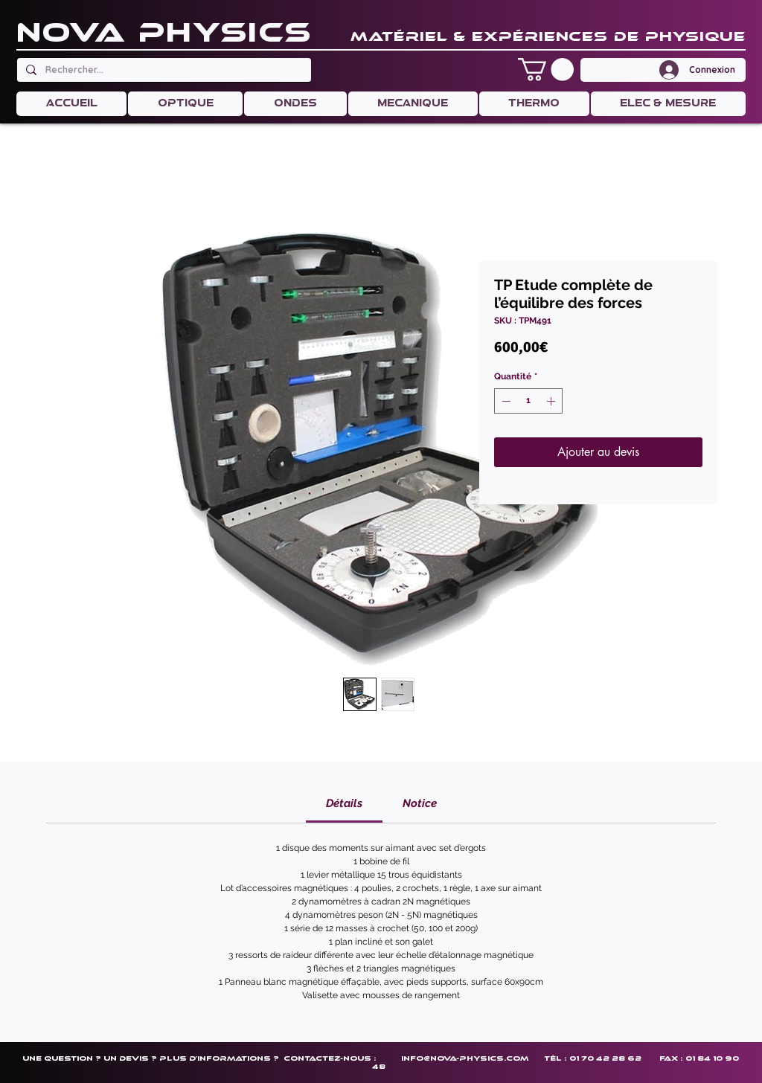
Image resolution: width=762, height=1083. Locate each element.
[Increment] (552, 401)
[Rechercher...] (162, 70)
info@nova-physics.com (464, 1058)
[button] (546, 69)
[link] (344, 803)
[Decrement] (504, 401)
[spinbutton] (528, 401)
